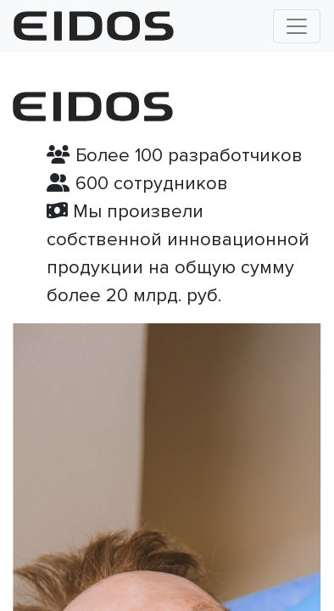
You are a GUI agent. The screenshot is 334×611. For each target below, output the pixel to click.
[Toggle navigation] (296, 26)
